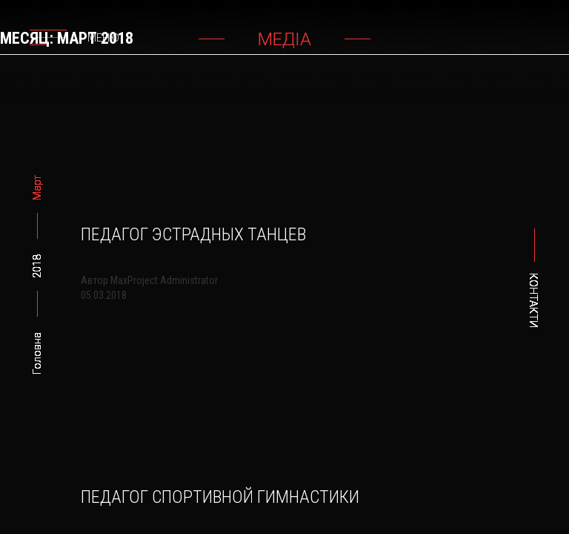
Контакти (533, 300)
